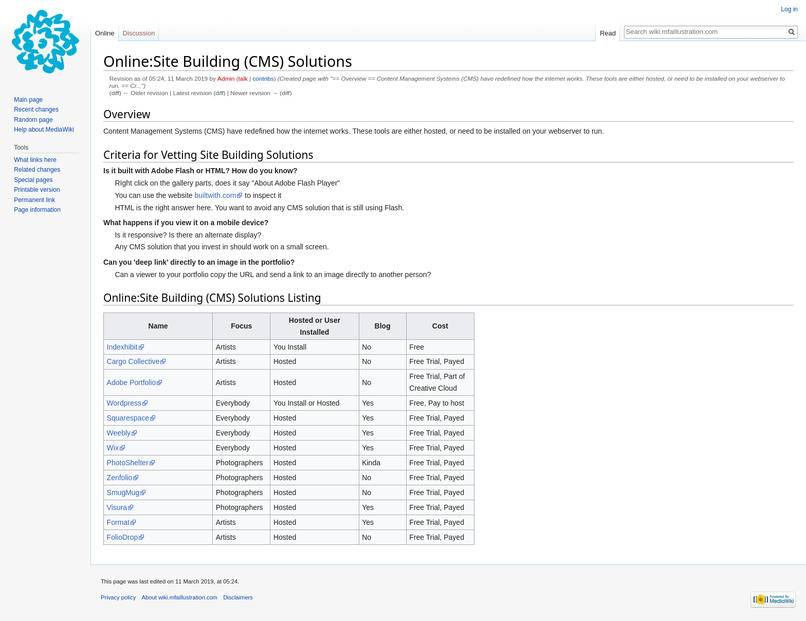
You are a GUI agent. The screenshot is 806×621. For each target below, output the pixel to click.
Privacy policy (118, 597)
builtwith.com (215, 195)
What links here (35, 159)
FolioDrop (122, 537)
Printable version (37, 189)
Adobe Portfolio (131, 382)
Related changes (37, 169)
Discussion (139, 33)
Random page (33, 119)
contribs (262, 78)
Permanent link (34, 200)
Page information (37, 209)
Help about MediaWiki (44, 129)
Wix (113, 448)
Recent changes (36, 109)
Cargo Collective (133, 361)
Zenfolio (120, 477)
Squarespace (128, 418)
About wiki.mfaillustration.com (179, 597)
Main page (28, 99)
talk (243, 78)
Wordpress (124, 403)
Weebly (119, 433)
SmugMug (123, 492)
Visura (117, 507)
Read (608, 33)
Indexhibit (122, 347)
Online (105, 33)
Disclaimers (238, 597)
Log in (789, 9)
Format (118, 522)
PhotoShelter (128, 463)
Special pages (33, 180)
